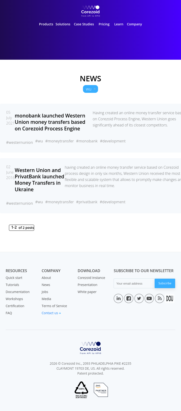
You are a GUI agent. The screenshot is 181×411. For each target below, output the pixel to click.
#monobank (87, 141)
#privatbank (86, 201)
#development (113, 141)
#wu (39, 141)
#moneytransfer (59, 141)
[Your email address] (134, 283)
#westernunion (19, 142)
